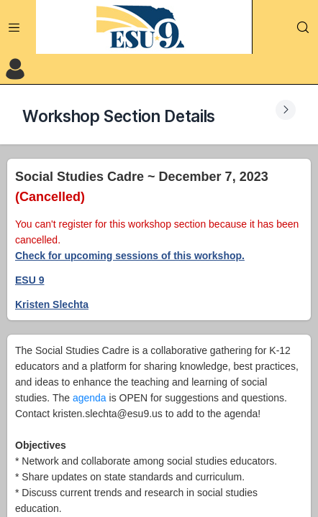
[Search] (303, 27)
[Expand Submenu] (286, 110)
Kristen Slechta (51, 304)
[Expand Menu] (14, 27)
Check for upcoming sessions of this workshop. (130, 255)
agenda (89, 398)
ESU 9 (29, 280)
